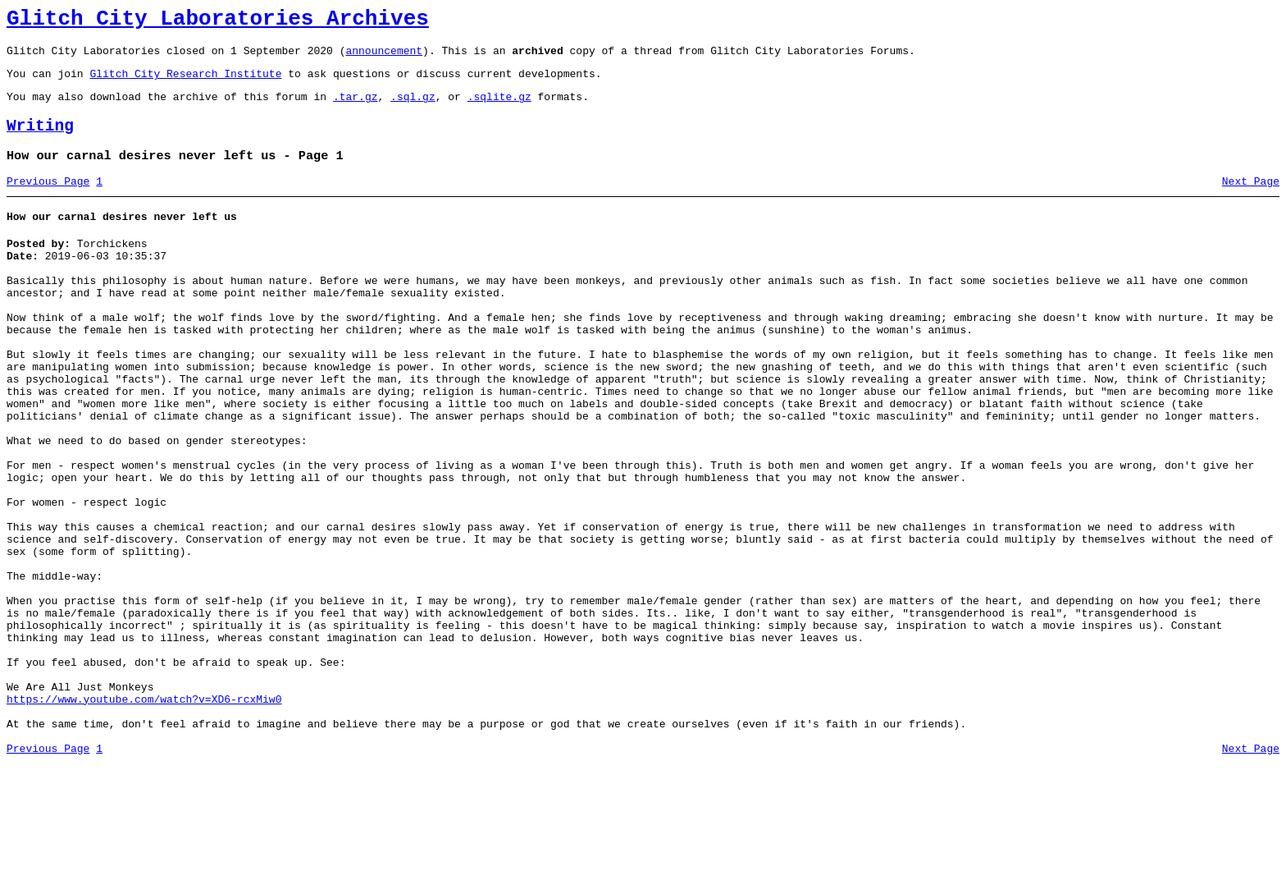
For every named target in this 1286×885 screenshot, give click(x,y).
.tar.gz (355, 108)
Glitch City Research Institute (185, 83)
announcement (383, 57)
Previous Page (48, 201)
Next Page (1250, 201)
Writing (40, 141)
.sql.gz (413, 108)
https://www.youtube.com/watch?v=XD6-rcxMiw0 (144, 812)
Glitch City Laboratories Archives (218, 21)
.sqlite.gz (499, 108)
